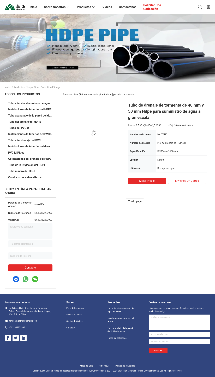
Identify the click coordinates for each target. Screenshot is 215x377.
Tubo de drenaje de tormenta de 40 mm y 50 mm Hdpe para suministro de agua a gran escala (166, 111)
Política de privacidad (125, 366)
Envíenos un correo (187, 180)
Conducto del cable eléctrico (25, 177)
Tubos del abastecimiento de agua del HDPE (30, 103)
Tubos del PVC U (18, 128)
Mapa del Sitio (86, 366)
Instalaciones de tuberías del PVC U (30, 134)
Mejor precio (147, 180)
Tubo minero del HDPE (22, 171)
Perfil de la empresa (75, 308)
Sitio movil (104, 366)
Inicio (7, 87)
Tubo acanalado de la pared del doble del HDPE (30, 115)
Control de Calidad (74, 321)
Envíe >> (158, 350)
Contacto (30, 267)
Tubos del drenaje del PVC (24, 140)
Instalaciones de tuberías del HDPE (29, 109)
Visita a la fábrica (74, 315)
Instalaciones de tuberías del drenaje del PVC (30, 146)
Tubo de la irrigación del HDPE (27, 165)
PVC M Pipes (16, 152)
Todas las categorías (117, 338)
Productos (19, 87)
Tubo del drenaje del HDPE (24, 121)
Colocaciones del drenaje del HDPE (29, 158)
